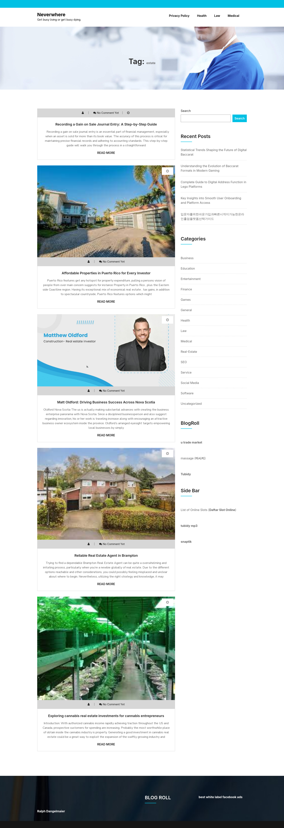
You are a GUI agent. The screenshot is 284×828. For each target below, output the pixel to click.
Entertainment (191, 279)
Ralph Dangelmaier (51, 811)
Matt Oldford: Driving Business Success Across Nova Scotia (106, 402)
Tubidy (186, 474)
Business (187, 258)
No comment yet (108, 113)
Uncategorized (191, 403)
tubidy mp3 (189, 526)
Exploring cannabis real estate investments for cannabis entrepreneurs (106, 716)
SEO (184, 362)
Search (186, 111)
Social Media (190, 383)
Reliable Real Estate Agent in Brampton (106, 555)
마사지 (200, 458)
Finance (186, 289)
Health (202, 16)
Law (217, 16)
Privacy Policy (179, 16)
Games (186, 300)
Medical (233, 16)
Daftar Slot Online (222, 510)
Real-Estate (189, 352)
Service (186, 372)
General (186, 310)
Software (187, 393)
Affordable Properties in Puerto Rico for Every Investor (106, 273)
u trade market (191, 442)
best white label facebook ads (220, 797)
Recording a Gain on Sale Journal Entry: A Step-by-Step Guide (106, 124)
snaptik (186, 541)
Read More (106, 153)
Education (188, 268)
